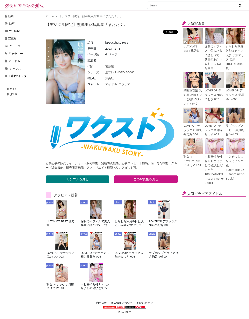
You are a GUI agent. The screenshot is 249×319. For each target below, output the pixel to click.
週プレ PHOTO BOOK (119, 72)
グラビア (124, 84)
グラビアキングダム (24, 5)
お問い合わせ (145, 303)
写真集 (11, 38)
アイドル (12, 61)
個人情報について (122, 303)
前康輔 (109, 66)
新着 (9, 16)
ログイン (12, 89)
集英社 (109, 78)
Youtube (12, 31)
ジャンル (13, 68)
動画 (10, 23)
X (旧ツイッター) (18, 76)
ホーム (50, 16)
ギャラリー (14, 53)
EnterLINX (124, 312)
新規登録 (12, 94)
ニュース (13, 46)
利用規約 (101, 303)
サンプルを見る (78, 179)
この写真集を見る (145, 179)
